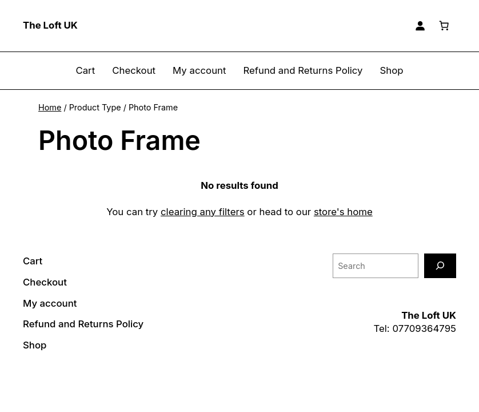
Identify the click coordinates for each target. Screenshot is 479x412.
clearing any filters (203, 211)
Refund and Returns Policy (302, 70)
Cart (85, 70)
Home (49, 107)
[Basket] (444, 26)
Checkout (133, 70)
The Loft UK (50, 25)
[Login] (420, 26)
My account (199, 70)
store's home (343, 211)
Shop (392, 70)
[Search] (440, 265)
